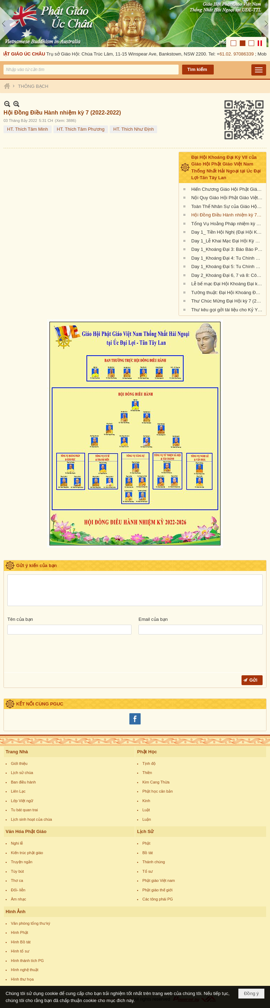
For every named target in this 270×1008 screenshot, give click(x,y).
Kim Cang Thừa (155, 782)
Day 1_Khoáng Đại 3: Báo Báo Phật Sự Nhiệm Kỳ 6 (227, 249)
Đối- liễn (18, 890)
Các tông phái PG (157, 899)
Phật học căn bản (157, 791)
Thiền (147, 772)
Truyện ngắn (21, 862)
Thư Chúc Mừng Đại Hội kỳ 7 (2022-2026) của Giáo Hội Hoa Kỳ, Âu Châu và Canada (227, 301)
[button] (258, 70)
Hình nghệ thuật (24, 970)
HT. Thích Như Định (133, 129)
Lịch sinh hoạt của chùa (31, 819)
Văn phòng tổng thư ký (30, 923)
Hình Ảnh (15, 911)
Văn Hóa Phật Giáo (26, 831)
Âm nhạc (18, 899)
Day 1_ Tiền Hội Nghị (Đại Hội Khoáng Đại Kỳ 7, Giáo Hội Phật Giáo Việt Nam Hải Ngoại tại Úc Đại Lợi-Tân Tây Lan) (227, 232)
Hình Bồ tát (21, 942)
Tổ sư (147, 871)
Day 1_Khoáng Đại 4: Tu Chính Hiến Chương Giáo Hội (227, 258)
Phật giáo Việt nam (158, 880)
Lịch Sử (145, 831)
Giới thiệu (19, 763)
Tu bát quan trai (24, 810)
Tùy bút (17, 871)
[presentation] (60, 655)
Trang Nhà (17, 751)
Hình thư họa (22, 979)
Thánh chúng (153, 862)
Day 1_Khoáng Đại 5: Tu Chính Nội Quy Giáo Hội (227, 266)
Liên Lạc (18, 791)
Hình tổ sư (20, 951)
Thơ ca (17, 880)
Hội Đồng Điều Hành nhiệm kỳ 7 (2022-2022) (227, 214)
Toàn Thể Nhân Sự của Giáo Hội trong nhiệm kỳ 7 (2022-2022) (227, 206)
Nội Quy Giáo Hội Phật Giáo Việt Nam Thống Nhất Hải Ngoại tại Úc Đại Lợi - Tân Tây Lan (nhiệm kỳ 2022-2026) (227, 197)
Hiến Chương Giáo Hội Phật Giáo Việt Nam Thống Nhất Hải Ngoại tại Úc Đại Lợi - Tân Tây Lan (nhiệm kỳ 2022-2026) (227, 189)
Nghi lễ (17, 843)
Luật (146, 810)
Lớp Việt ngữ (22, 801)
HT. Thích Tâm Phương (81, 129)
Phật (146, 843)
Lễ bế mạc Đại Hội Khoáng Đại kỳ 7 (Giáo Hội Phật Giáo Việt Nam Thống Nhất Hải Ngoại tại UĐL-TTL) (227, 283)
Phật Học (147, 751)
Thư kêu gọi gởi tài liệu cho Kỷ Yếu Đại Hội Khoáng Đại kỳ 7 (227, 309)
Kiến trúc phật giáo (27, 853)
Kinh (146, 801)
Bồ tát (147, 853)
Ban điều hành (23, 782)
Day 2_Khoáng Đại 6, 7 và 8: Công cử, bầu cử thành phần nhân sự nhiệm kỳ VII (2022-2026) (227, 275)
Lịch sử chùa (22, 772)
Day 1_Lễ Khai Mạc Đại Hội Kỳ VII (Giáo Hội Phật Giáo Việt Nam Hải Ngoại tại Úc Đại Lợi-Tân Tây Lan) (227, 240)
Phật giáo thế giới (157, 890)
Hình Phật (19, 932)
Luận (146, 819)
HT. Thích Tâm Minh (27, 129)
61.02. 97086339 (238, 54)
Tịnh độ (149, 763)
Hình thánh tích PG (27, 960)
